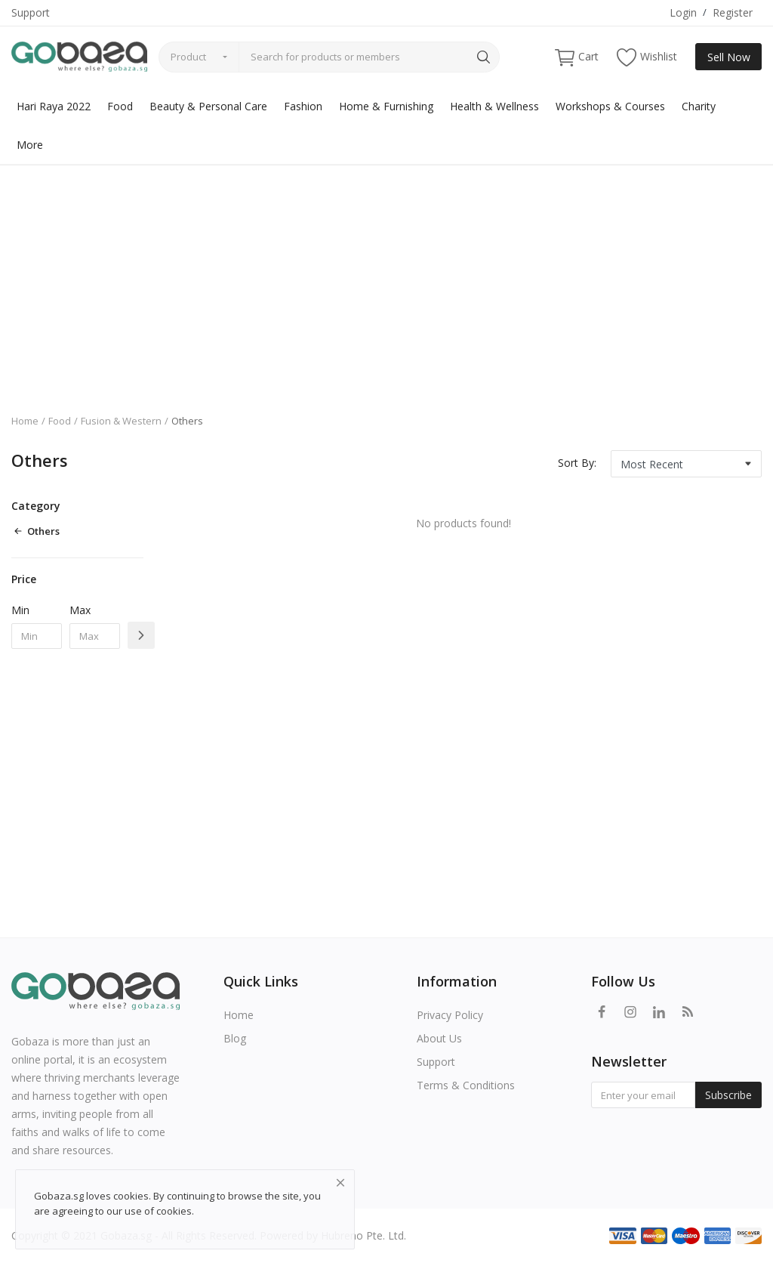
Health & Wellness (494, 106)
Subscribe (728, 1095)
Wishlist (647, 57)
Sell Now (728, 57)
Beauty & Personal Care (208, 106)
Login (683, 12)
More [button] (30, 144)
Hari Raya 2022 (54, 106)
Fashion (303, 106)
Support (30, 12)
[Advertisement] (386, 278)
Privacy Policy (450, 1015)
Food (120, 106)
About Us (439, 1038)
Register (733, 12)
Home (24, 421)
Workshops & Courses (610, 106)
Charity (699, 106)
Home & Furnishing (386, 106)
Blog (234, 1038)
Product (188, 56)
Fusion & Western (121, 421)
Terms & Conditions (466, 1085)
